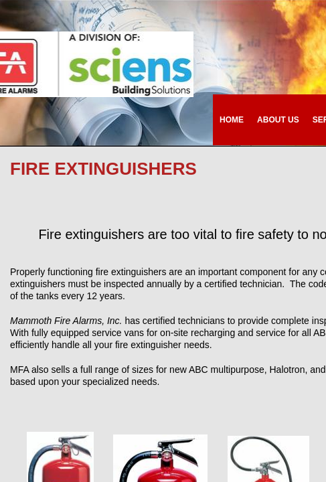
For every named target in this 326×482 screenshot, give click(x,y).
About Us (278, 120)
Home (232, 120)
